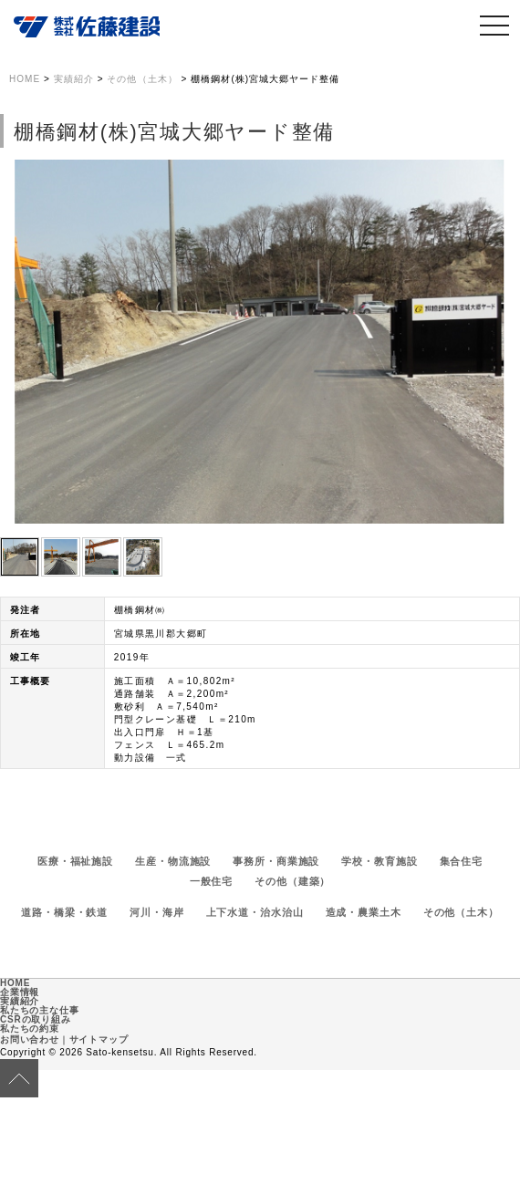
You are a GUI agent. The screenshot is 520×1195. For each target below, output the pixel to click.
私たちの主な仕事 (39, 1010)
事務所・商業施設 (276, 861)
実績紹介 (19, 1001)
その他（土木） (461, 912)
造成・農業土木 (363, 912)
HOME (15, 983)
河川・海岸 (156, 912)
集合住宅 (462, 861)
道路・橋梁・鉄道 (64, 912)
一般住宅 (212, 881)
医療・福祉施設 (75, 861)
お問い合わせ (29, 1039)
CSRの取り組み (35, 1019)
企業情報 (19, 992)
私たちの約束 (29, 1029)
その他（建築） (292, 881)
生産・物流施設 (173, 861)
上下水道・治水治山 (255, 912)
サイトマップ (99, 1039)
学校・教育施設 (379, 861)
